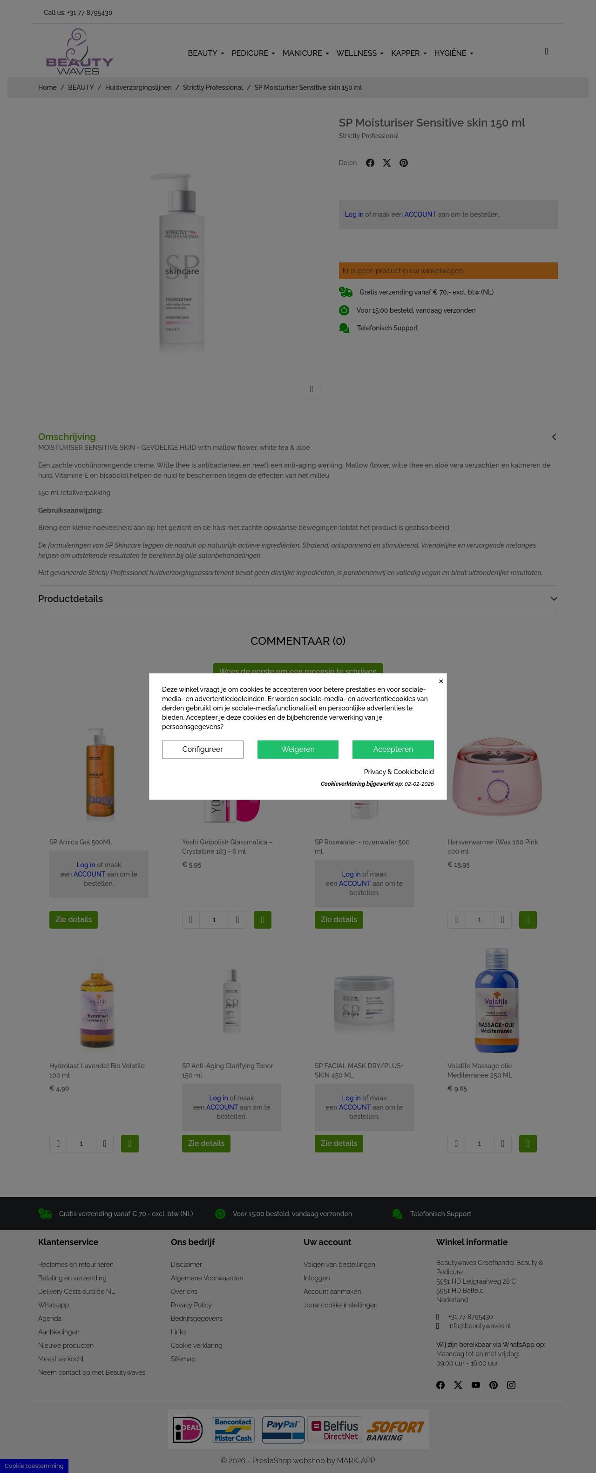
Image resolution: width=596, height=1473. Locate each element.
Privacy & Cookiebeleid (399, 771)
